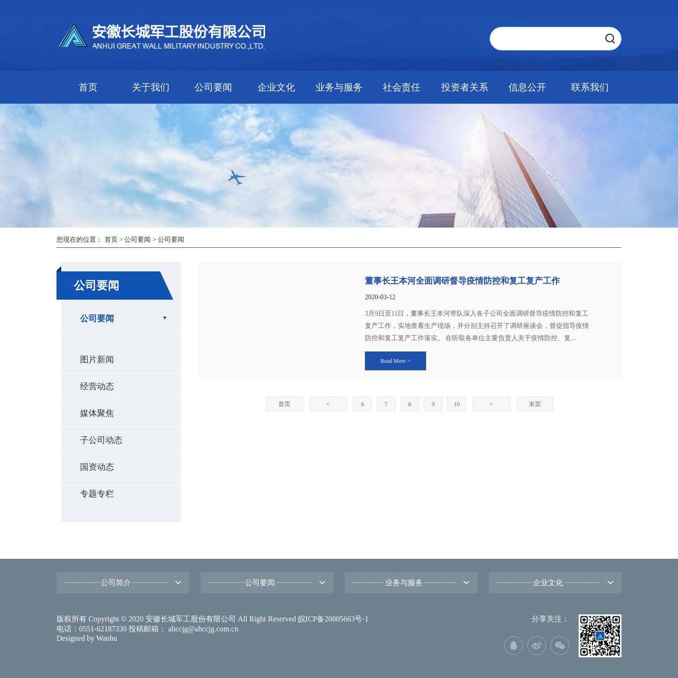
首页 (88, 87)
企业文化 (276, 87)
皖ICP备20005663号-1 (333, 619)
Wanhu (106, 638)
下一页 (491, 404)
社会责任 (401, 87)
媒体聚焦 (97, 413)
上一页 (328, 404)
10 (457, 404)
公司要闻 (213, 87)
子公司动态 (101, 440)
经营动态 (97, 386)
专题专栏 (97, 493)
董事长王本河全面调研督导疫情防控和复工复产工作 (462, 281)
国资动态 (97, 467)
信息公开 (527, 87)
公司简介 (116, 583)
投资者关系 (464, 87)
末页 (535, 404)
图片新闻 (97, 359)
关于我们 (151, 87)
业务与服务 (339, 87)
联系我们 (590, 87)
